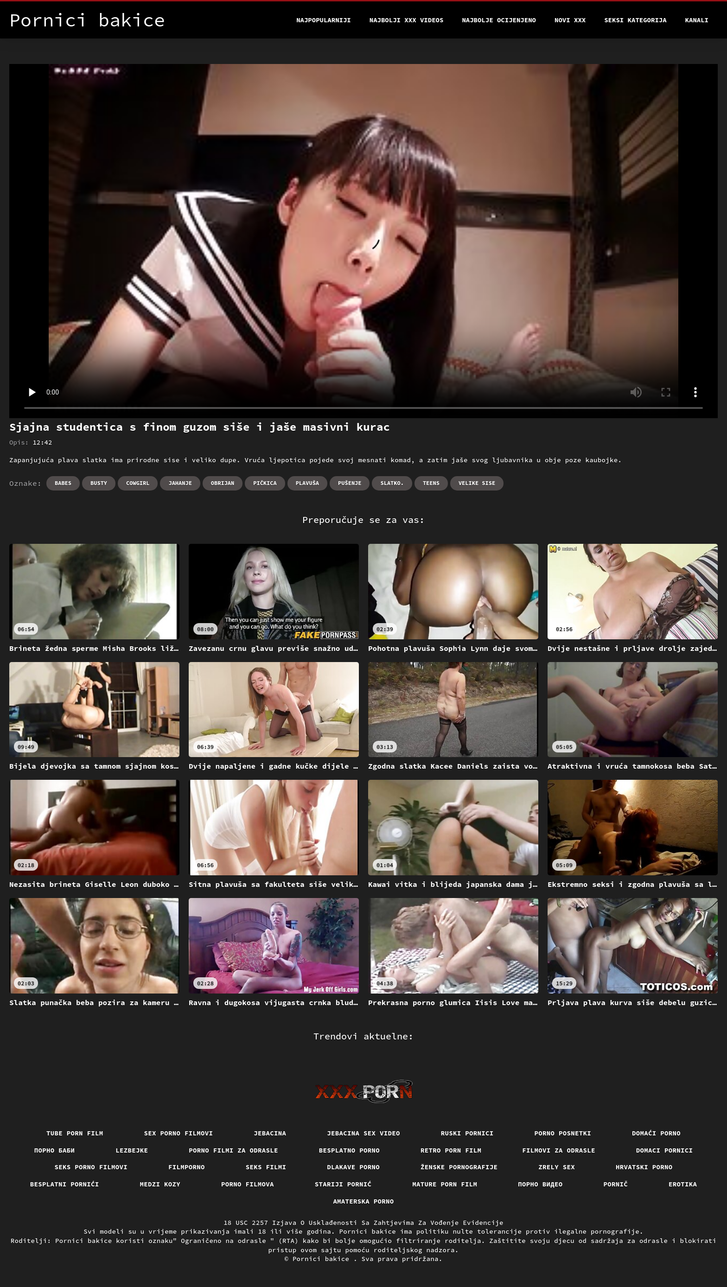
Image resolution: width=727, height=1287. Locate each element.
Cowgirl (137, 482)
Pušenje (349, 482)
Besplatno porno (349, 1150)
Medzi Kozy (160, 1184)
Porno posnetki (563, 1133)
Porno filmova (247, 1184)
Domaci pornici (664, 1150)
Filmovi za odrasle (558, 1150)
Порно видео (540, 1184)
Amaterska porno (363, 1201)
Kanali (696, 20)
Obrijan (222, 482)
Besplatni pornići (64, 1184)
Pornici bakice (323, 1259)
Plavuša (307, 482)
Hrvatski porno (644, 1167)
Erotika (683, 1184)
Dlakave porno (353, 1167)
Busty (98, 482)
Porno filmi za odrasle (233, 1150)
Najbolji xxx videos (407, 20)
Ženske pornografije (459, 1167)
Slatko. (391, 482)
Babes (63, 482)
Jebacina (270, 1133)
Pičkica (264, 482)
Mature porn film (444, 1184)
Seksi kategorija (635, 20)
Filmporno (186, 1167)
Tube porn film (74, 1133)
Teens (431, 482)
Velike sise (477, 482)
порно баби (54, 1150)
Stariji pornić (343, 1184)
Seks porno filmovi (91, 1167)
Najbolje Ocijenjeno (499, 20)
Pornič (616, 1184)
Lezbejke (131, 1150)
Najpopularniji (323, 20)
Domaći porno (656, 1133)
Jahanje (179, 482)
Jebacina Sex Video (363, 1133)
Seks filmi (266, 1167)
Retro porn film (451, 1150)
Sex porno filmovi (178, 1133)
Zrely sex (556, 1167)
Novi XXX (570, 20)
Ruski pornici (467, 1133)
